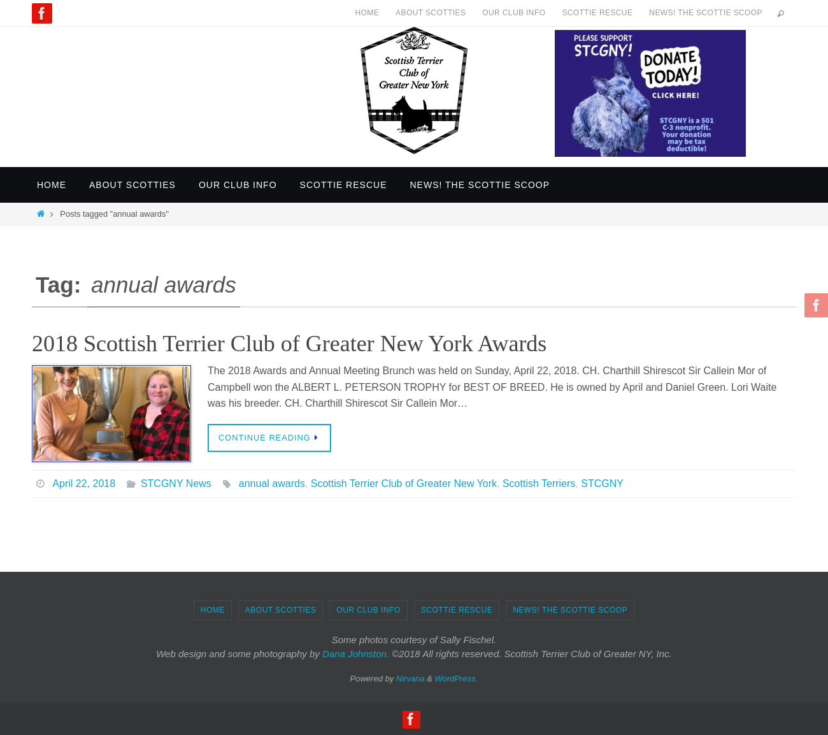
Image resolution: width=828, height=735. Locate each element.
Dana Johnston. (355, 653)
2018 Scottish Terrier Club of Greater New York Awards (289, 343)
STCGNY (602, 483)
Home (367, 12)
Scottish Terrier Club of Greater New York (404, 483)
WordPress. (456, 678)
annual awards (272, 483)
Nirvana (410, 678)
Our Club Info (513, 12)
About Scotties (431, 12)
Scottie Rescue (597, 12)
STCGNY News (176, 483)
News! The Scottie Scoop (705, 12)
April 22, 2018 (83, 483)
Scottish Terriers (539, 483)
